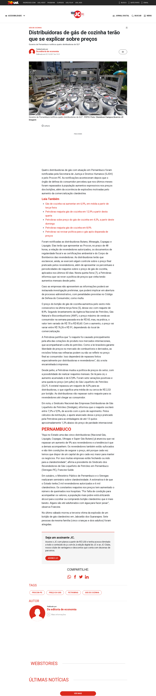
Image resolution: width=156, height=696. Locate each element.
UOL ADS (78, 3)
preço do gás (55, 591)
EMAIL (144, 2)
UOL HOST (42, 3)
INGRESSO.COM (29, 3)
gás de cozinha (92, 591)
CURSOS (60, 3)
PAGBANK (51, 3)
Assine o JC (53, 557)
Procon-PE (37, 591)
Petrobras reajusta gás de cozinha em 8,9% (68, 227)
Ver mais (78, 692)
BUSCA (123, 2)
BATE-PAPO (133, 2)
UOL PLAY (69, 3)
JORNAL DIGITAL (121, 16)
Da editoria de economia (47, 51)
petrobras (73, 591)
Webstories (44, 662)
